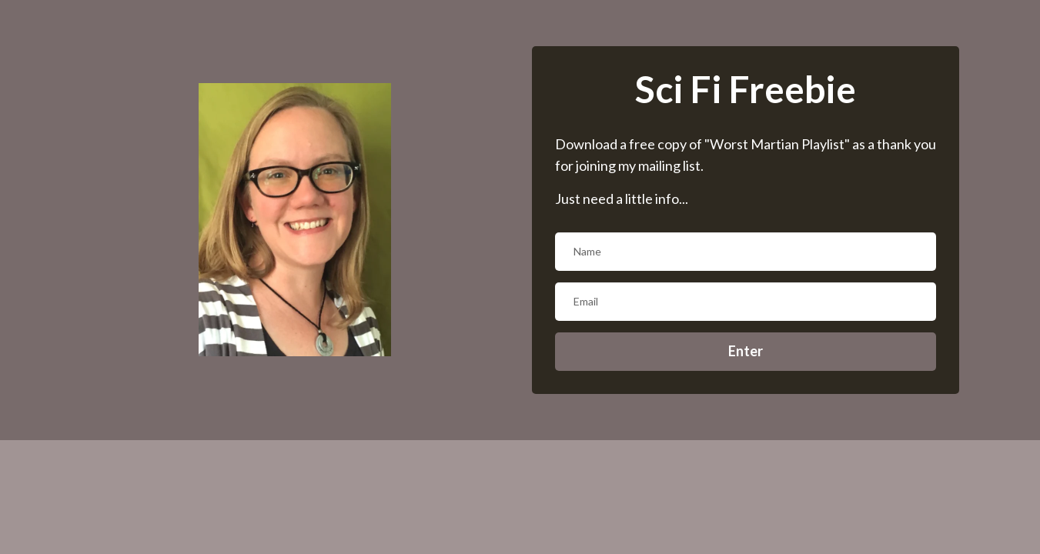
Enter (745, 350)
